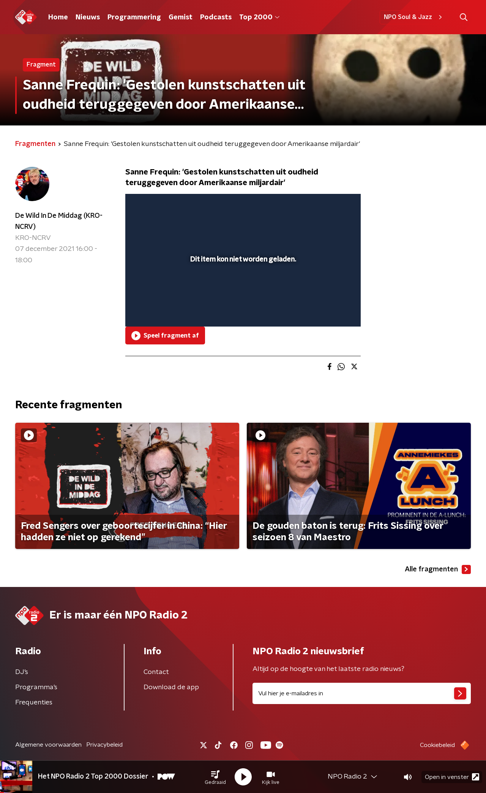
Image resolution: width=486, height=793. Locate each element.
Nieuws (88, 17)
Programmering (134, 17)
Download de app (171, 687)
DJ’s (21, 672)
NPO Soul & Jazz (414, 17)
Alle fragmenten (438, 569)
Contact (156, 672)
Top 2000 (259, 17)
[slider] (242, 289)
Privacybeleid (104, 745)
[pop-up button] (327, 309)
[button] (215, 777)
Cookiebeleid (437, 745)
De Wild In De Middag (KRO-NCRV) (59, 221)
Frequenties (33, 702)
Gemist (181, 17)
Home (58, 17)
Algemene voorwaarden (48, 745)
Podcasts (216, 17)
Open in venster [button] (452, 776)
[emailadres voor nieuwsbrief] (361, 693)
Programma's (36, 687)
